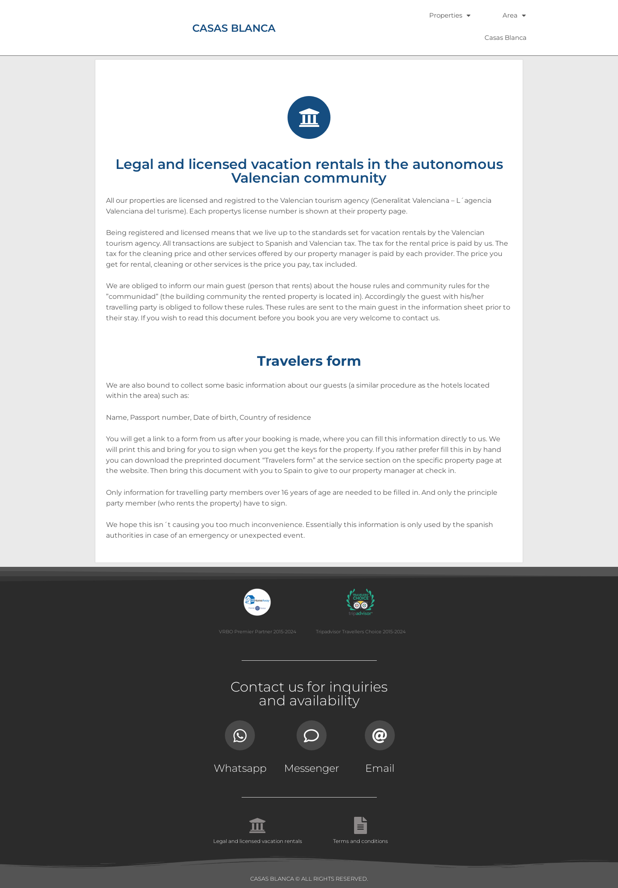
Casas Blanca (506, 37)
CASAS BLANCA (234, 28)
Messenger (311, 768)
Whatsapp (240, 768)
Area (514, 15)
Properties (449, 15)
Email (380, 768)
